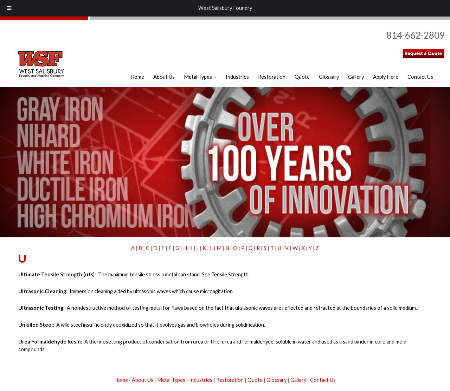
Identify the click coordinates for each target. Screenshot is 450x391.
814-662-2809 (415, 35)
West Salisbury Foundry (225, 8)
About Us (142, 380)
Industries (200, 380)
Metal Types (171, 380)
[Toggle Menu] (9, 8)
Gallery (298, 380)
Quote (255, 380)
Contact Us (323, 380)
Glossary (276, 380)
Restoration (230, 380)
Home (121, 380)
